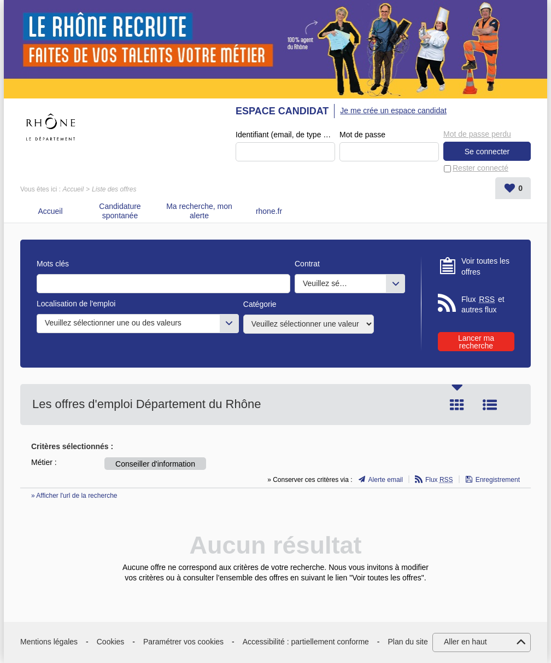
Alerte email (385, 480)
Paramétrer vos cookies (183, 641)
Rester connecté (480, 168)
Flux (439, 480)
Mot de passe (362, 134)
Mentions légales (49, 641)
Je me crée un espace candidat (393, 110)
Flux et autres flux (483, 304)
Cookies (111, 641)
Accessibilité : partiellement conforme (306, 641)
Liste (490, 405)
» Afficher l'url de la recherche (74, 495)
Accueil (73, 189)
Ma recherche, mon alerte (199, 211)
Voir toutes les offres (485, 266)
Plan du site (408, 641)
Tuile (457, 405)
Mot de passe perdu (477, 134)
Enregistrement (498, 480)
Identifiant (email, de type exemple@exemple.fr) (285, 134)
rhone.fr (269, 211)
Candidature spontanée (119, 211)
